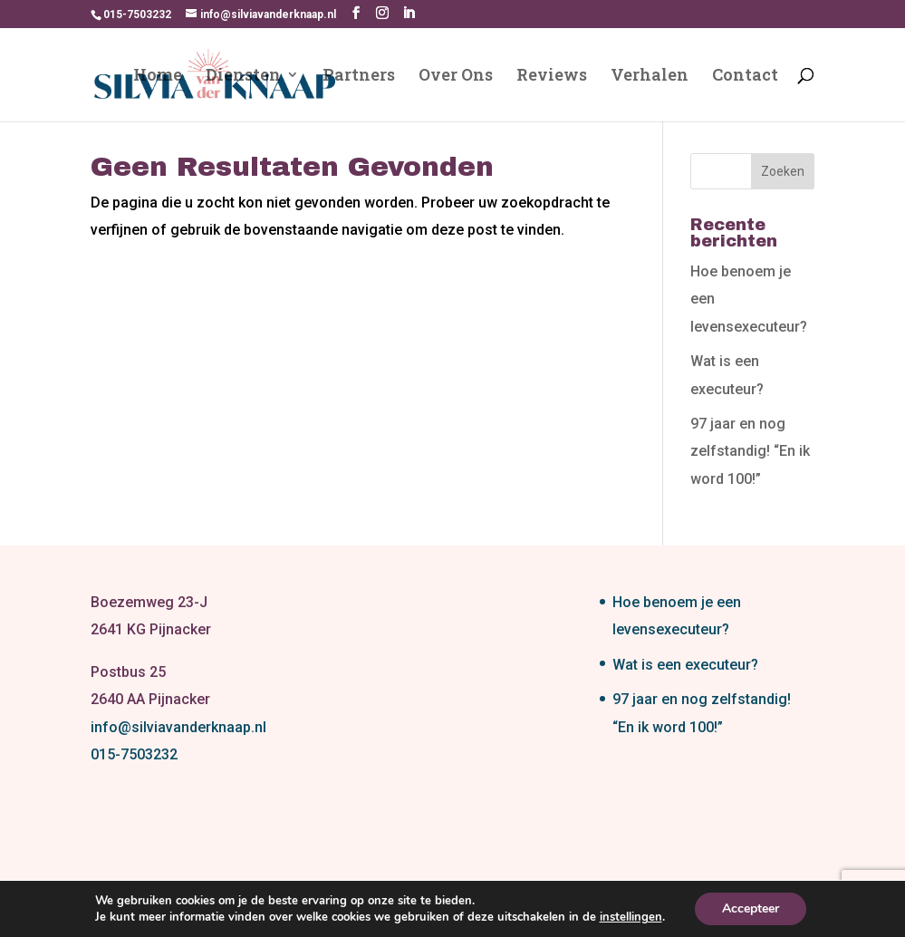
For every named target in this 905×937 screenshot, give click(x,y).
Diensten (243, 76)
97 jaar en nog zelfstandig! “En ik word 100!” (750, 451)
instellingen (631, 917)
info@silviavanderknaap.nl (178, 727)
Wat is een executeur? (685, 664)
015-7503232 (134, 754)
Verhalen (649, 76)
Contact (745, 76)
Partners (359, 76)
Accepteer (750, 908)
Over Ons (456, 76)
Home (157, 76)
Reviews (551, 76)
